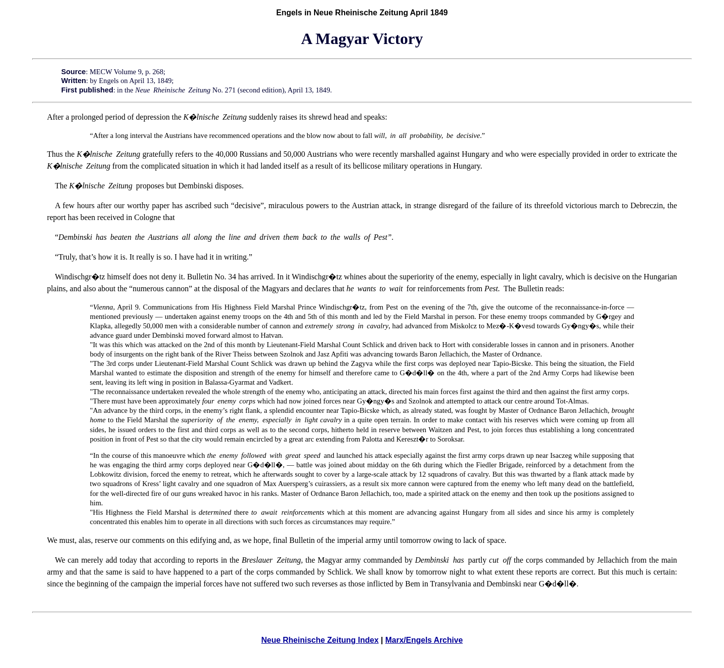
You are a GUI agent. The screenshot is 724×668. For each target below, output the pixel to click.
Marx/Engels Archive (424, 640)
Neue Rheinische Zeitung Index (319, 640)
